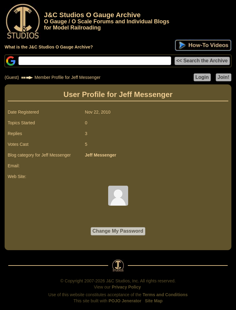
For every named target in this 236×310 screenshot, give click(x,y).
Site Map (154, 300)
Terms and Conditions (165, 294)
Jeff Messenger (100, 155)
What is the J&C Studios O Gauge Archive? (49, 47)
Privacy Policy (126, 287)
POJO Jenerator (124, 300)
